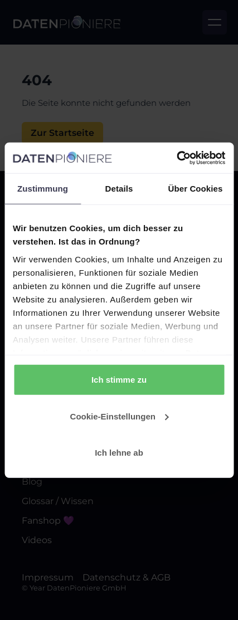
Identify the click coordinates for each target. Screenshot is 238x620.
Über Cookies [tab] (195, 188)
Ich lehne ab (119, 452)
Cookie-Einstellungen (119, 416)
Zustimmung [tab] (42, 188)
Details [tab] (119, 188)
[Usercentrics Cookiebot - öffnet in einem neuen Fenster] (176, 157)
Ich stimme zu (119, 379)
